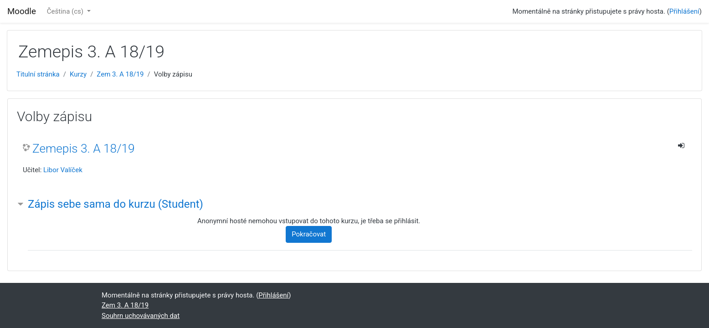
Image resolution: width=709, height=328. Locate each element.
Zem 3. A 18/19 (120, 74)
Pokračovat (309, 234)
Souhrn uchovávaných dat (141, 316)
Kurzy (78, 74)
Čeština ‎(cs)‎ (66, 11)
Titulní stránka (38, 74)
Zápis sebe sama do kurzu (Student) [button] (115, 204)
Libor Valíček (62, 170)
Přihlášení (684, 11)
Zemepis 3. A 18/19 (83, 148)
